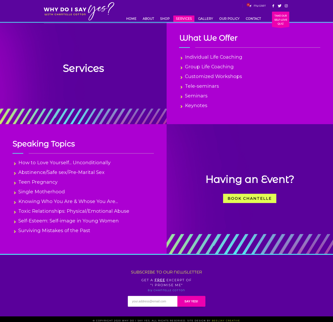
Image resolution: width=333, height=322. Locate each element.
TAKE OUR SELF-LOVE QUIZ (280, 20)
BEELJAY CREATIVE (226, 320)
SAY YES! (191, 301)
